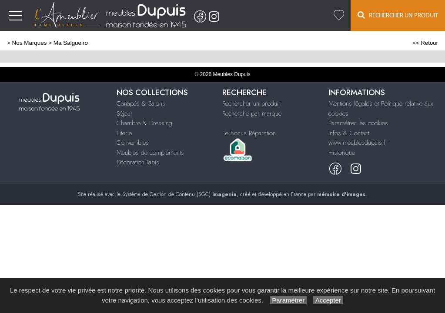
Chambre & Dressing (144, 123)
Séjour (125, 113)
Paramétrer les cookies (358, 123)
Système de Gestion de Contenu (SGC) (179, 194)
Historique (341, 152)
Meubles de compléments (150, 152)
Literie (124, 133)
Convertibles (133, 142)
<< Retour (425, 43)
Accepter (328, 300)
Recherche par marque (251, 113)
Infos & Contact (348, 133)
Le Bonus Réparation (249, 133)
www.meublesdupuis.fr (358, 142)
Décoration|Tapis (138, 162)
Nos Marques (29, 43)
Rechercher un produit (251, 103)
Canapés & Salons (141, 103)
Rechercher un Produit (398, 15)
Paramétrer (288, 300)
